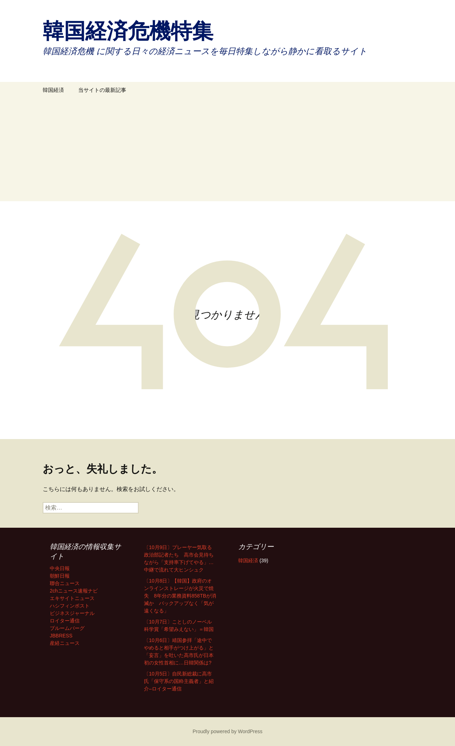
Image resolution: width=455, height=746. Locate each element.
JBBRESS (61, 635)
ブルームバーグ (67, 628)
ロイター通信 (65, 621)
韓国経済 (53, 90)
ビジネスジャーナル (72, 613)
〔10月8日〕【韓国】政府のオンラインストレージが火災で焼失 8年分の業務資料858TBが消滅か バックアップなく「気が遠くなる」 (180, 596)
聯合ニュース (65, 583)
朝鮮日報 (60, 576)
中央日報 (60, 568)
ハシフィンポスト (70, 606)
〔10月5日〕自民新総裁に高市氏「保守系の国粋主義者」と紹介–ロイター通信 (179, 681)
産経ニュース (65, 643)
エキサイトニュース (72, 598)
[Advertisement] (227, 151)
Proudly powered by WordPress (228, 731)
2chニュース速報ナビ (74, 591)
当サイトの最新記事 (102, 90)
